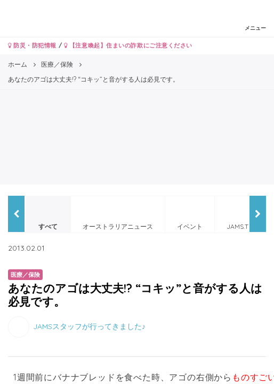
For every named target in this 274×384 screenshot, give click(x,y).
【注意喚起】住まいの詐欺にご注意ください (128, 45)
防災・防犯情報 (32, 45)
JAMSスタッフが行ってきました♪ (89, 326)
